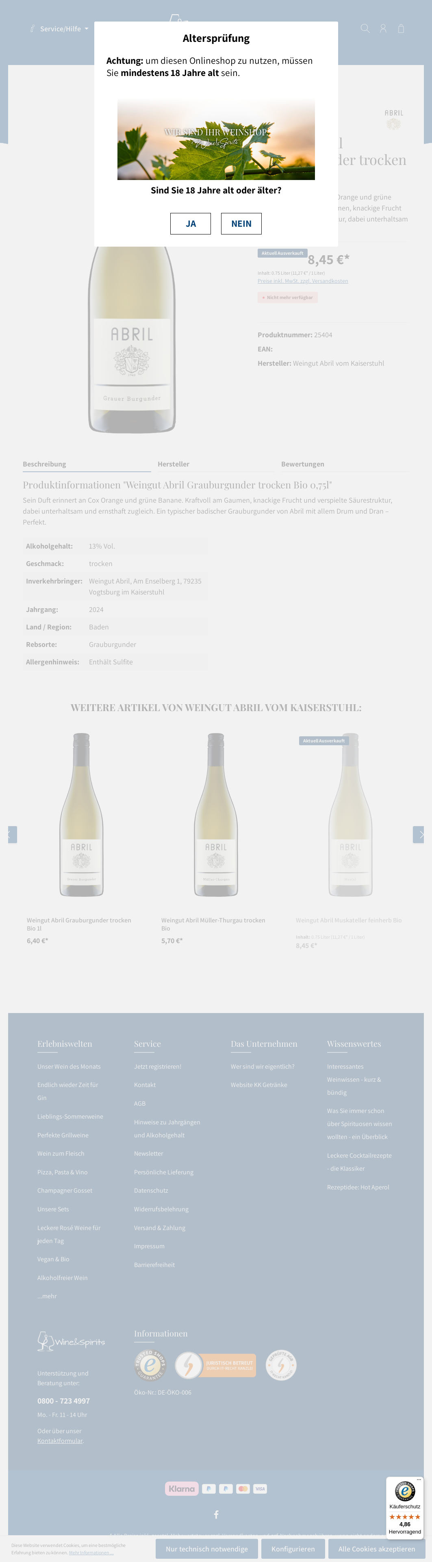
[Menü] (419, 1481)
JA (191, 223)
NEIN (241, 223)
